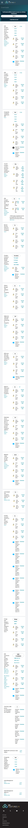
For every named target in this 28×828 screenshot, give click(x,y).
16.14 (15, 28)
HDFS (15, 623)
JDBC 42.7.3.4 (17, 658)
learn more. (12, 219)
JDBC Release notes (5, 680)
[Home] (11, 2)
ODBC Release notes (5, 684)
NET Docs (6, 669)
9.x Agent (16, 262)
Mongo (15, 619)
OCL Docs (6, 673)
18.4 (15, 26)
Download (22, 61)
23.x (15, 164)
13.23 (15, 35)
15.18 (15, 30)
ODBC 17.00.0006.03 (18, 655)
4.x (19, 285)
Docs (5, 40)
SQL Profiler (16, 264)
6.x (14, 198)
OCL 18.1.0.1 (16, 662)
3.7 (19, 387)
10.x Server (16, 255)
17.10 (21, 26)
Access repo (22, 39)
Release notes (7, 500)
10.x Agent (16, 257)
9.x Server (16, 260)
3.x (14, 225)
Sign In (14, 16)
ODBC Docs (6, 671)
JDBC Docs (6, 670)
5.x (19, 198)
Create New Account (14, 19)
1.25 (15, 316)
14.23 (15, 33)
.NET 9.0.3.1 (16, 660)
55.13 (15, 454)
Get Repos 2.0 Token (22, 168)
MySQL (15, 621)
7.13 (15, 417)
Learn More (20, 783)
